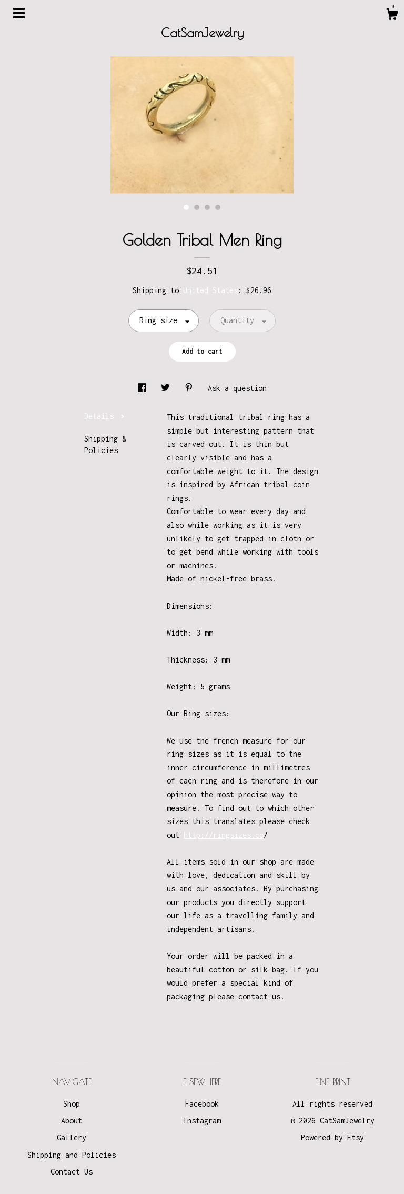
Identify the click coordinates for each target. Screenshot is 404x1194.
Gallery (71, 1137)
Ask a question (237, 388)
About (71, 1120)
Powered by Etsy (332, 1137)
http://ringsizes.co (224, 834)
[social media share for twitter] (167, 388)
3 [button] (207, 207)
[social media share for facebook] (144, 388)
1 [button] (186, 207)
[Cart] (392, 16)
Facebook (202, 1103)
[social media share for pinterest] (191, 388)
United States (210, 290)
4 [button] (217, 207)
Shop (71, 1103)
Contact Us (71, 1171)
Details (104, 416)
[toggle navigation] (19, 13)
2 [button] (196, 207)
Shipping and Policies (71, 1154)
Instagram (202, 1120)
